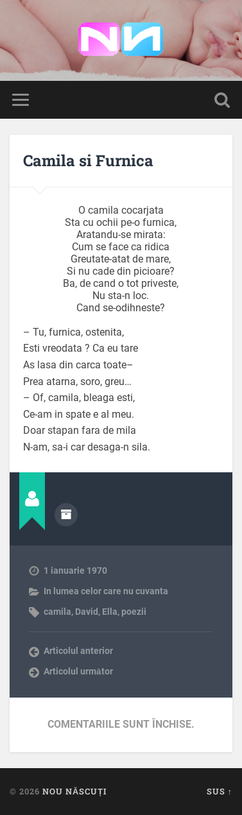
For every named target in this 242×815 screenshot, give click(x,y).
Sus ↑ (219, 791)
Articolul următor (78, 671)
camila (57, 611)
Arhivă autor (66, 514)
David (86, 611)
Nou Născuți (74, 791)
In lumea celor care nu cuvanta (106, 591)
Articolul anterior (78, 651)
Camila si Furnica (88, 160)
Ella (109, 611)
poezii (133, 611)
